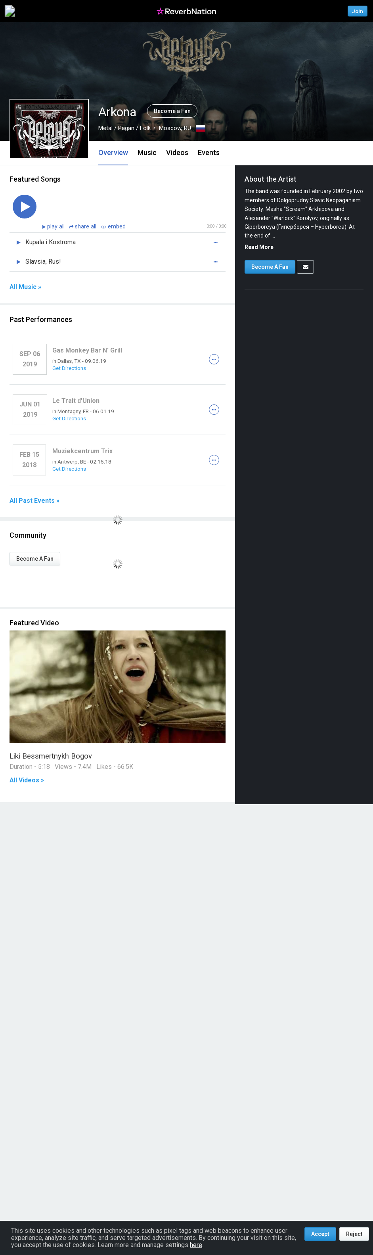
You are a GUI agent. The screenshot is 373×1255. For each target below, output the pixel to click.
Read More (259, 247)
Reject (354, 1234)
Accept (320, 1234)
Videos (177, 152)
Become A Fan (35, 559)
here (196, 1245)
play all (56, 226)
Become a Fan (172, 111)
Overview (113, 152)
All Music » (25, 287)
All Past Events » (34, 500)
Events (209, 152)
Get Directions (69, 368)
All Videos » (27, 780)
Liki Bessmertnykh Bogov (51, 756)
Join (357, 11)
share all (83, 226)
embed (113, 226)
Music (147, 152)
